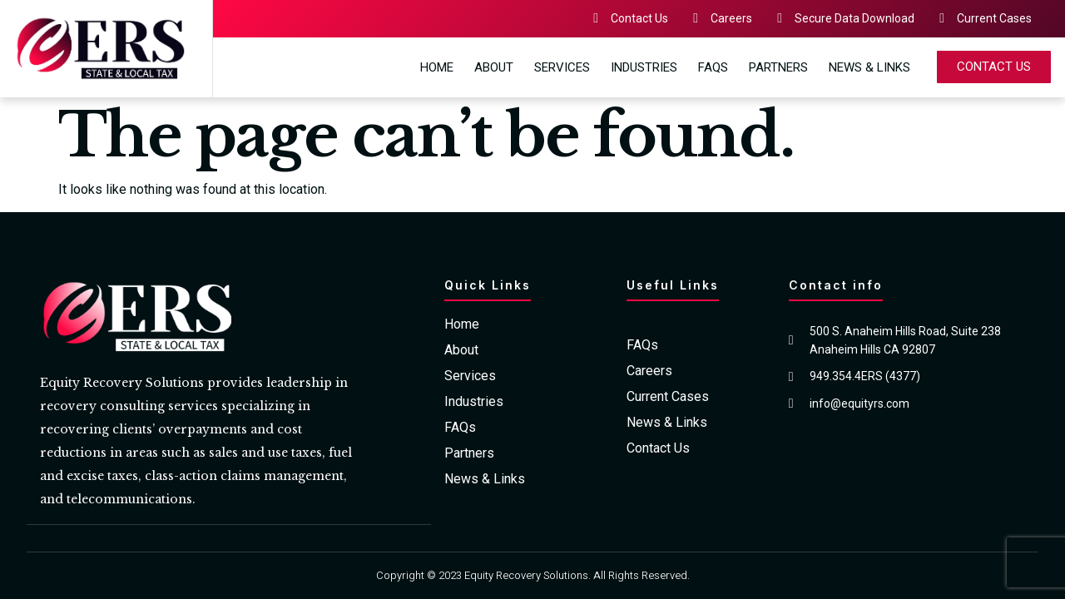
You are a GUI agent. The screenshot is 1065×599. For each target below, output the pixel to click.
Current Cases (668, 396)
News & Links (869, 67)
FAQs (713, 67)
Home (436, 67)
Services (562, 67)
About (493, 67)
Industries (644, 67)
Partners (778, 67)
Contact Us (658, 448)
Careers (649, 371)
